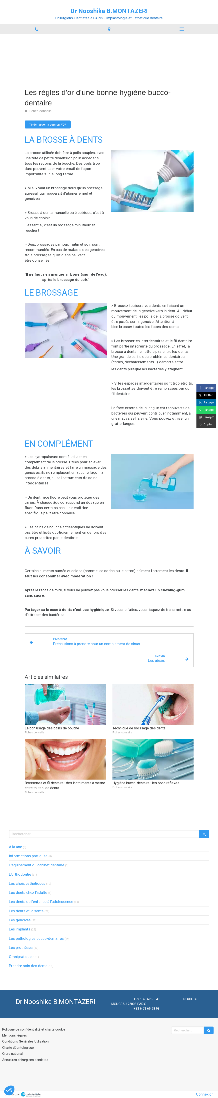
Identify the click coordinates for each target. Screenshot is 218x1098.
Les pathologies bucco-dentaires (36, 938)
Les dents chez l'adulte (28, 892)
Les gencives (20, 920)
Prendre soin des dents (28, 966)
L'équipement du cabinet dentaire (36, 865)
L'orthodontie (20, 874)
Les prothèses (21, 947)
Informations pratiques (28, 856)
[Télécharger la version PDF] (48, 124)
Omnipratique (20, 956)
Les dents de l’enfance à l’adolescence (41, 901)
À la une (15, 847)
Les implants (19, 929)
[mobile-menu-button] (181, 29)
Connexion (205, 1094)
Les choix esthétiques (27, 883)
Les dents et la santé (26, 911)
